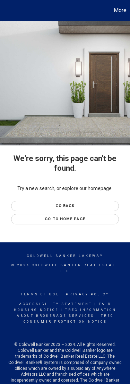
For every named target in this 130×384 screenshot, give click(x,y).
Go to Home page (65, 219)
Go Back (65, 206)
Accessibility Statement (55, 304)
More (120, 10)
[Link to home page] (6, 10)
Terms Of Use (40, 294)
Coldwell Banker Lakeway (65, 256)
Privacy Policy (87, 294)
